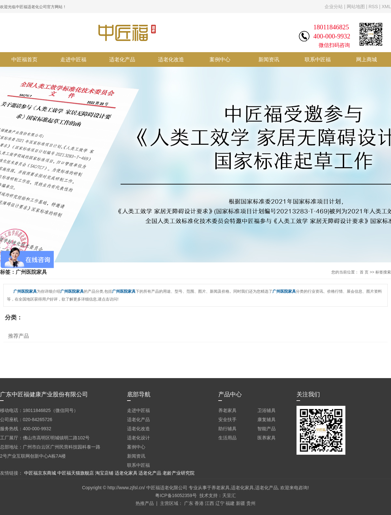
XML (386, 6)
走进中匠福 (73, 59)
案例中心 (220, 59)
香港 (199, 503)
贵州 (250, 503)
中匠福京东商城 (40, 473)
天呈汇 (229, 495)
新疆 (240, 503)
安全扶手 (227, 419)
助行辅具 (227, 428)
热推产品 (145, 503)
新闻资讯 (268, 59)
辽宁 (219, 503)
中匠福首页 (24, 59)
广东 (188, 503)
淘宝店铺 (104, 473)
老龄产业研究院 (179, 473)
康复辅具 (266, 419)
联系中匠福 (318, 59)
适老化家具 (126, 473)
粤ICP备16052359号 (176, 495)
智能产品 (266, 428)
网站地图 (356, 6)
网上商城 (366, 59)
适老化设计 (138, 437)
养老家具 (227, 410)
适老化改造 (171, 59)
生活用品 (227, 437)
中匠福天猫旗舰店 (75, 473)
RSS (373, 6)
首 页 (364, 272)
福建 (230, 503)
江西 (209, 503)
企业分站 (334, 6)
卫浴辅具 (266, 410)
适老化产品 (122, 59)
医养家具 (266, 437)
